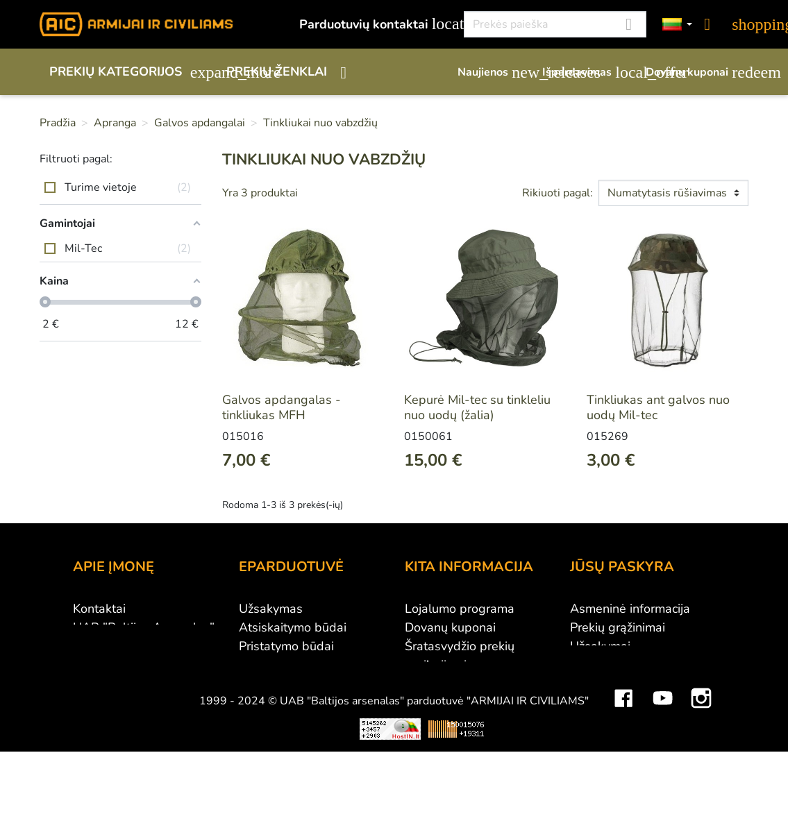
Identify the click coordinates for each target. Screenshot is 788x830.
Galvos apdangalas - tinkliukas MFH (281, 407)
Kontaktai (99, 608)
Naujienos (493, 72)
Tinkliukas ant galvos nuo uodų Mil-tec (658, 407)
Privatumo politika (289, 683)
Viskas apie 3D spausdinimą (198, 816)
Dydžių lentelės (448, 721)
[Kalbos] (678, 25)
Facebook (623, 775)
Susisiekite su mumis (297, 702)
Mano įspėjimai (612, 721)
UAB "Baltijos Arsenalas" (144, 627)
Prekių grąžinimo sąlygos (308, 665)
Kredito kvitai (606, 665)
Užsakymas (271, 608)
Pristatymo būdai (286, 646)
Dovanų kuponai (697, 72)
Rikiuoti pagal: (557, 193)
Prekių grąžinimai (617, 627)
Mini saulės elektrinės (619, 816)
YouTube (662, 775)
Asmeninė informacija (630, 608)
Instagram (701, 775)
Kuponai (593, 702)
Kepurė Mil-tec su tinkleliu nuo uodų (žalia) (477, 407)
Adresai (592, 683)
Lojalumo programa (459, 608)
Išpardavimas (587, 72)
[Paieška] (555, 24)
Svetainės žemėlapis (462, 739)
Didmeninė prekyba (128, 646)
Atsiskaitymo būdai (292, 627)
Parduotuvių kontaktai (374, 24)
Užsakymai (600, 646)
